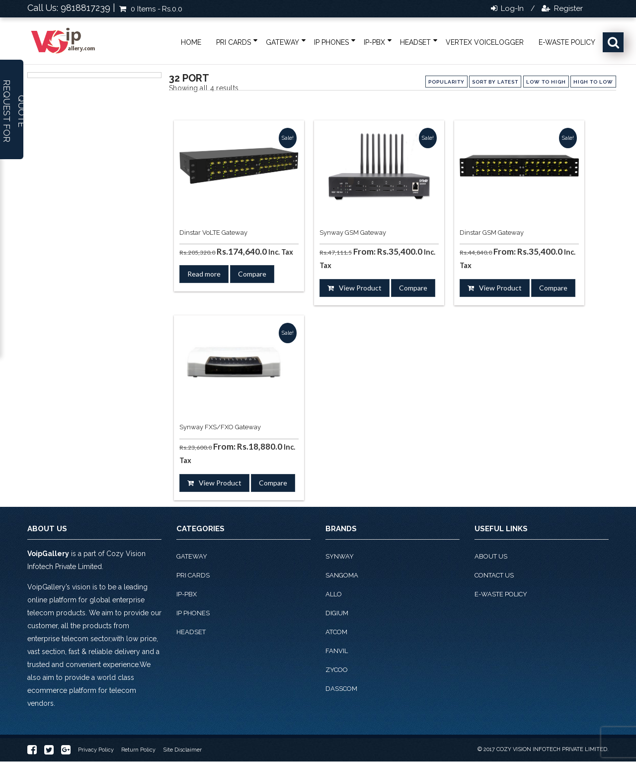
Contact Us (494, 575)
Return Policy (138, 750)
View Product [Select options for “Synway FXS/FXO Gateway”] (220, 482)
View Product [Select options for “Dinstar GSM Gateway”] (500, 288)
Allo (333, 594)
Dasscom (341, 688)
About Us (491, 556)
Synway (339, 556)
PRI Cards (233, 42)
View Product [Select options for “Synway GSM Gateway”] (360, 288)
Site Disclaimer (182, 750)
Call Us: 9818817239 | (71, 7)
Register (567, 8)
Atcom (336, 632)
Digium (336, 613)
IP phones (331, 42)
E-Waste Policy (567, 42)
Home (191, 42)
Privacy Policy (96, 750)
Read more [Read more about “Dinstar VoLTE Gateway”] (204, 274)
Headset (415, 42)
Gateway (282, 42)
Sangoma (341, 575)
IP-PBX (374, 42)
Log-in (511, 8)
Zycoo (336, 669)
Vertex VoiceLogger (485, 42)
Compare (252, 274)
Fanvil (336, 651)
